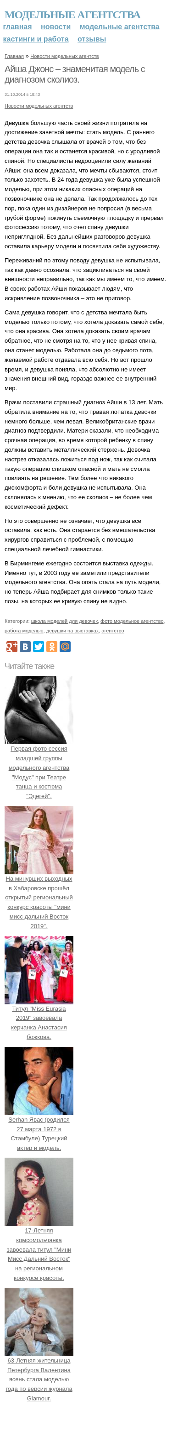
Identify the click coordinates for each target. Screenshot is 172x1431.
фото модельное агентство (132, 621)
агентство (112, 630)
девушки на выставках (72, 630)
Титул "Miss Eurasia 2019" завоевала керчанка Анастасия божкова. (39, 1018)
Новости (56, 27)
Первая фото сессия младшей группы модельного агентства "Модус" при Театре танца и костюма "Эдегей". (39, 767)
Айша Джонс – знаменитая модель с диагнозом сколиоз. (75, 74)
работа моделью (24, 630)
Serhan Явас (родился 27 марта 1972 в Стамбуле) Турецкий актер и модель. (39, 1129)
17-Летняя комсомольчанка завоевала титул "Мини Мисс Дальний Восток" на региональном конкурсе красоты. (39, 1249)
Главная (17, 27)
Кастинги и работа (36, 39)
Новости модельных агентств (64, 56)
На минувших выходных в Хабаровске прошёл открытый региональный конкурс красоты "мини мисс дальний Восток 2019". (39, 898)
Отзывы (92, 39)
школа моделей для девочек (64, 621)
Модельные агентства (72, 15)
